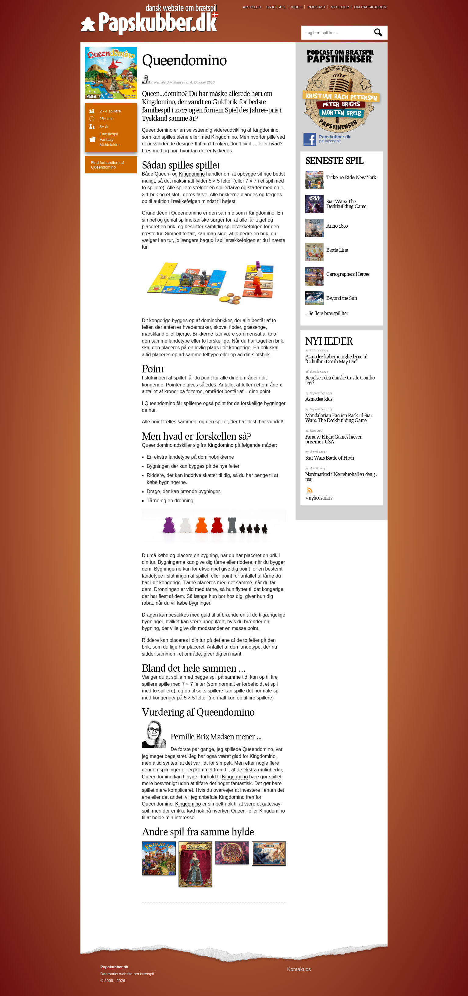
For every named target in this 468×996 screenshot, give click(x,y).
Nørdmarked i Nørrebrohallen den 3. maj (341, 477)
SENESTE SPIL (334, 160)
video (297, 7)
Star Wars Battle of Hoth (329, 457)
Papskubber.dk (326, 140)
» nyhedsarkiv (319, 497)
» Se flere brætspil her (326, 313)
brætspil (276, 7)
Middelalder (110, 144)
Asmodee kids (318, 399)
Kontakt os (299, 969)
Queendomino (107, 164)
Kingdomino (192, 173)
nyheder (340, 7)
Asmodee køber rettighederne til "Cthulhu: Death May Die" (336, 359)
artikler (252, 7)
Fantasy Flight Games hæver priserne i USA (333, 439)
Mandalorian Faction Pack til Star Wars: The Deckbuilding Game (338, 418)
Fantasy (107, 139)
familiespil (109, 134)
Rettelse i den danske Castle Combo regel (340, 380)
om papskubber (370, 7)
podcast (316, 7)
